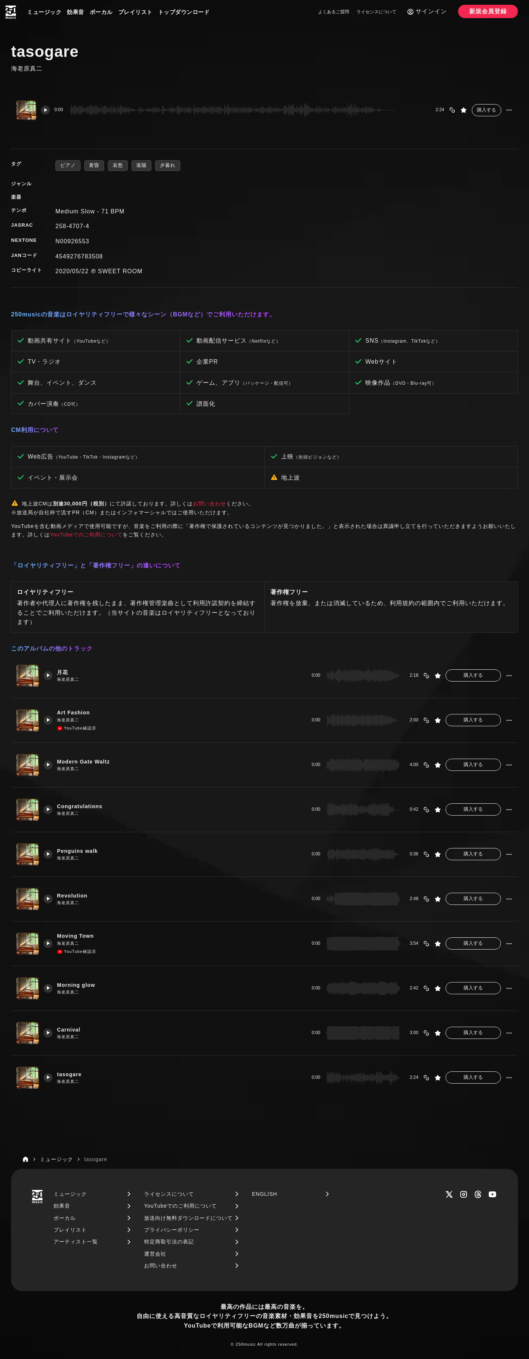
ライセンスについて (376, 11)
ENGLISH (264, 1194)
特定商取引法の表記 (169, 1242)
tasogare (72, 1074)
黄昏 (94, 165)
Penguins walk (80, 851)
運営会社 (155, 1254)
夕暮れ (167, 165)
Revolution (75, 895)
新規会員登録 (488, 11)
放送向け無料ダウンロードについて (188, 1218)
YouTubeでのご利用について (86, 535)
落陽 (141, 165)
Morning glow (79, 985)
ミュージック (44, 12)
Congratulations (83, 806)
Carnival (71, 1029)
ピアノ (68, 165)
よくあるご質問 (333, 11)
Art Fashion (76, 712)
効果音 (75, 12)
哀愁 (118, 165)
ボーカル (101, 12)
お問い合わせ (209, 504)
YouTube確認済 (78, 728)
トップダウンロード (184, 12)
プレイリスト (135, 12)
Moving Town (78, 936)
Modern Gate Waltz (87, 761)
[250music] (11, 12)
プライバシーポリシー (171, 1230)
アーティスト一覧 (76, 1242)
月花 (65, 672)
